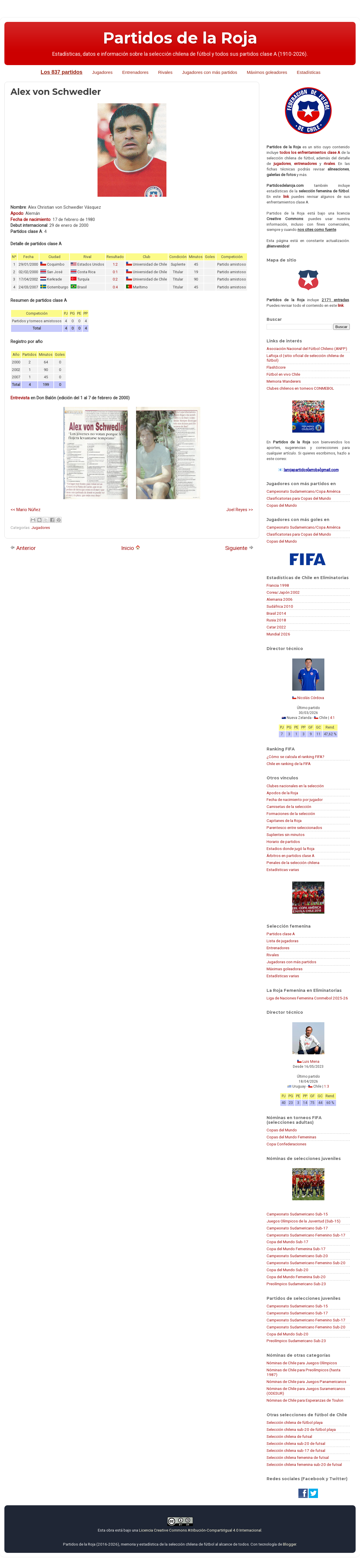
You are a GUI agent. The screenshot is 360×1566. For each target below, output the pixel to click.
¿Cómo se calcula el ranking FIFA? (295, 756)
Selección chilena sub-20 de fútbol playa (301, 1429)
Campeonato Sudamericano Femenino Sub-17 (306, 1235)
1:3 (326, 1086)
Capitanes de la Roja (284, 820)
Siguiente (239, 548)
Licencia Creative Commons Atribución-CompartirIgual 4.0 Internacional (200, 1530)
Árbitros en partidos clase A (290, 855)
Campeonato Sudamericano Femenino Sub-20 (306, 1262)
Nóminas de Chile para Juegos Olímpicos (302, 1363)
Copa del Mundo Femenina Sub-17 (296, 1248)
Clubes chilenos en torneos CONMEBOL (300, 388)
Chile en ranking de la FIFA (289, 763)
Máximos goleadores (267, 72)
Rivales (165, 72)
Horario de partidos (283, 841)
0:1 (115, 272)
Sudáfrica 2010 (280, 606)
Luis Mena (310, 1062)
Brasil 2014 (276, 613)
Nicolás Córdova (310, 698)
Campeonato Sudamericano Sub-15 (297, 1214)
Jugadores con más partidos (209, 72)
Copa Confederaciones (286, 1144)
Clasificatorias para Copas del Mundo (299, 498)
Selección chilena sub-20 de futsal (296, 1443)
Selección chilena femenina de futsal (298, 1457)
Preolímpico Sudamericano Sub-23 (296, 1283)
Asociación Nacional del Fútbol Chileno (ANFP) (307, 348)
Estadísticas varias (283, 869)
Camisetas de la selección (289, 806)
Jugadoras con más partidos (291, 961)
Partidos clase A (281, 933)
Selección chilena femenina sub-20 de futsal (304, 1464)
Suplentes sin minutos (286, 834)
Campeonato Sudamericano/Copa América (303, 491)
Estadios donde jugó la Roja (290, 848)
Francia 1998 (278, 585)
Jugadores (102, 72)
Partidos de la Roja (180, 38)
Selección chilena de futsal (289, 1436)
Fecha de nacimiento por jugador (295, 799)
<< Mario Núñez (26, 509)
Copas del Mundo (282, 505)
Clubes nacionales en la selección (295, 785)
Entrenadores (135, 72)
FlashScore (276, 367)
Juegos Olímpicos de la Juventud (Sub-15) (303, 1221)
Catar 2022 (276, 627)
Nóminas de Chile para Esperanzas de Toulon (305, 1400)
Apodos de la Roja (282, 792)
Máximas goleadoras (284, 968)
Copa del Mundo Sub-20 (287, 1269)
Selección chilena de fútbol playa (295, 1422)
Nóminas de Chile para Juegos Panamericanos (306, 1381)
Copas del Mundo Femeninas (291, 1137)
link (286, 196)
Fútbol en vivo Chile (283, 374)
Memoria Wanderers (284, 381)
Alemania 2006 (280, 599)
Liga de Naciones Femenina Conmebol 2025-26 (307, 998)
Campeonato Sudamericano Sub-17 (297, 1228)
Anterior (23, 548)
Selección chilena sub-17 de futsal (296, 1450)
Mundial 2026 (278, 634)
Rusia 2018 (276, 620)
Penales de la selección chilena (293, 862)
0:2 (115, 279)
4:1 (332, 718)
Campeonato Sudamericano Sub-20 (297, 1255)
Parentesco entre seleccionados (294, 827)
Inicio (130, 548)
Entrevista (20, 397)
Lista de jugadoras (282, 940)
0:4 (115, 287)
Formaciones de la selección (291, 813)
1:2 (115, 264)
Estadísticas (309, 72)
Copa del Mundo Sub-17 (287, 1241)
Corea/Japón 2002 (283, 592)
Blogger (289, 1544)
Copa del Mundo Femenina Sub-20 (296, 1276)
